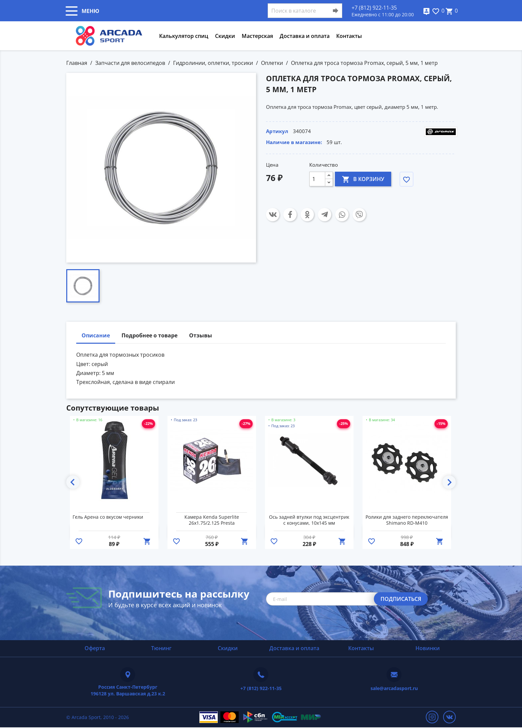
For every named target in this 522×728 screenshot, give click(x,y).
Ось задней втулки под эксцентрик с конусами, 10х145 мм (309, 520)
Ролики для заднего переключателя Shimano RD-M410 (407, 520)
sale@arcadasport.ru (394, 688)
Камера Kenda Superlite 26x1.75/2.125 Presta (211, 520)
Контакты (349, 36)
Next (449, 482)
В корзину (363, 178)
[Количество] (317, 179)
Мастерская (257, 36)
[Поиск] (305, 10)
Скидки (225, 36)
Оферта (95, 648)
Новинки (427, 648)
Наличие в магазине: (294, 142)
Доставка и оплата (305, 36)
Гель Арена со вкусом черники (108, 517)
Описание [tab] (96, 335)
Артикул (277, 131)
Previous (73, 482)
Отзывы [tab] (200, 335)
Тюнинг (161, 648)
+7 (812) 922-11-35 (374, 7)
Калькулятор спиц (183, 36)
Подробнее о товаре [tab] (149, 335)
